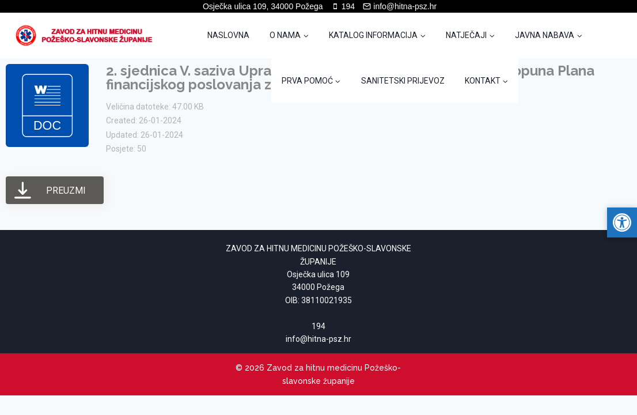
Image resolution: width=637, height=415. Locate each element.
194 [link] (318, 326)
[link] (87, 35)
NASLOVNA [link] (228, 35)
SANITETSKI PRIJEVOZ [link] (403, 80)
